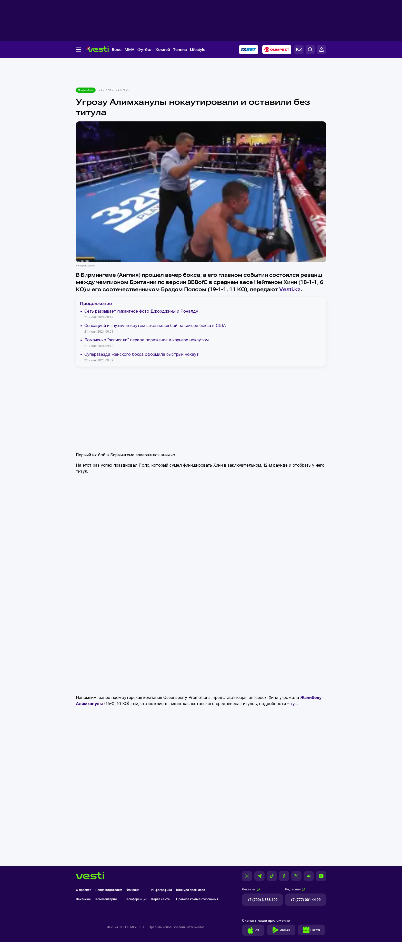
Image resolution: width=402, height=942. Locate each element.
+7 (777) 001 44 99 (305, 900)
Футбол (145, 49)
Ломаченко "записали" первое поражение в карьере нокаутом (146, 339)
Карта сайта (160, 899)
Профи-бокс (86, 90)
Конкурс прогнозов (190, 890)
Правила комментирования (197, 899)
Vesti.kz (289, 289)
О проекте (83, 890)
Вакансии (83, 899)
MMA (129, 49)
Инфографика (161, 890)
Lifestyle (197, 49)
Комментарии (106, 899)
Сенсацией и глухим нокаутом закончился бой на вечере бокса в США (155, 325)
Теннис (180, 49)
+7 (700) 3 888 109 (262, 900)
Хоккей (163, 49)
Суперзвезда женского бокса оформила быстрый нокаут (141, 354)
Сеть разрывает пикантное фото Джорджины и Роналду (141, 311)
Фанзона (132, 890)
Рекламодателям (108, 890)
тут (293, 703)
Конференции (136, 899)
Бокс (117, 49)
